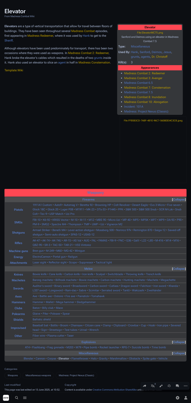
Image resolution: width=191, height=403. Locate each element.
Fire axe (70, 296)
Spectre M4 (58, 224)
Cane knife (55, 274)
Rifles (18, 243)
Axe (35, 296)
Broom (64, 325)
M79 (78, 347)
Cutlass (113, 286)
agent (62, 62)
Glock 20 (53, 209)
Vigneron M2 (114, 224)
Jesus (167, 52)
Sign (44, 330)
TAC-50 (57, 245)
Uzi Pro (70, 214)
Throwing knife (135, 274)
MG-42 (68, 250)
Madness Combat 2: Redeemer (144, 73)
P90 (179, 220)
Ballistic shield (42, 319)
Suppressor (86, 262)
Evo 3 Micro (157, 205)
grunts (135, 56)
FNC (121, 240)
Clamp (107, 325)
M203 (69, 347)
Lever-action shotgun (81, 230)
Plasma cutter (56, 335)
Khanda (173, 286)
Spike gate (149, 358)
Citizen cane (92, 325)
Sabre (82, 290)
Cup (143, 325)
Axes (18, 296)
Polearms (18, 314)
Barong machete (43, 280)
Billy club (48, 308)
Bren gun (38, 250)
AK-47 (36, 240)
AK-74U (56, 240)
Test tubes (70, 330)
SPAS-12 (76, 234)
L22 (144, 240)
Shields (18, 319)
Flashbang (38, 347)
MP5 (136, 220)
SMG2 (45, 224)
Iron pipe (162, 325)
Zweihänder (154, 290)
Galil (136, 240)
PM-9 (36, 224)
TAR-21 (68, 245)
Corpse (51, 358)
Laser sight (39, 262)
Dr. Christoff (159, 56)
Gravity (103, 358)
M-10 (74, 220)
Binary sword (62, 286)
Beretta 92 (86, 205)
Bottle (54, 325)
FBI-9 (113, 240)
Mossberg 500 (105, 230)
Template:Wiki (13, 70)
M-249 (50, 250)
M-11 (83, 220)
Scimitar (94, 290)
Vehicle (162, 358)
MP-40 (127, 220)
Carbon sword (98, 286)
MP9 (161, 220)
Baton (36, 308)
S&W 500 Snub (148, 209)
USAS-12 (89, 234)
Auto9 (58, 205)
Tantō (126, 290)
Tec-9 (43, 214)
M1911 (80, 209)
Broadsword (80, 286)
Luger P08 (67, 209)
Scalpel (100, 274)
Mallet (50, 302)
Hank (134, 52)
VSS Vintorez (83, 245)
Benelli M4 (58, 230)
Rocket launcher (109, 347)
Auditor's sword (42, 286)
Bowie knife (40, 274)
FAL (94, 240)
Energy (18, 257)
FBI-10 (36, 220)
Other (18, 336)
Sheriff (8, 40)
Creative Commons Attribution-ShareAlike (115, 389)
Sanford (145, 52)
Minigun (80, 250)
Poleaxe (55, 313)
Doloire (58, 296)
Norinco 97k (123, 230)
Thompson (74, 224)
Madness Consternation (94, 62)
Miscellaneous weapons (38, 375)
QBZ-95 (37, 245)
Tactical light (104, 262)
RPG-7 (125, 347)
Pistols (18, 209)
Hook (151, 325)
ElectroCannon (42, 256)
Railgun (72, 256)
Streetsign (55, 330)
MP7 (153, 220)
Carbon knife (72, 274)
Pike (45, 313)
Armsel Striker (41, 230)
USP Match (56, 214)
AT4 (27, 347)
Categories (10, 369)
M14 (168, 240)
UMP (95, 224)
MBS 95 (101, 220)
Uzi (102, 224)
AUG (86, 240)
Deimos (157, 52)
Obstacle (134, 358)
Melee (88, 268)
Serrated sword (110, 290)
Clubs (18, 308)
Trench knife (153, 274)
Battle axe (46, 296)
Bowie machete (88, 280)
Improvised (18, 328)
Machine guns (18, 251)
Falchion (145, 286)
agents (145, 56)
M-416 (159, 240)
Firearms (88, 199)
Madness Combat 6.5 (138, 83)
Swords (18, 288)
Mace (59, 308)
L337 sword (40, 290)
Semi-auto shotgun (56, 234)
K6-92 (46, 220)
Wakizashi (138, 290)
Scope (73, 262)
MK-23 (90, 209)
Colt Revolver (122, 205)
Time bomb (159, 347)
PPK (120, 209)
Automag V (71, 205)
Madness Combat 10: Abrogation (146, 102)
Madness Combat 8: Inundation (145, 97)
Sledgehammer (86, 302)
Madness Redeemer (40, 35)
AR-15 (67, 240)
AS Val (77, 240)
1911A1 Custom (42, 205)
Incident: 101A (133, 106)
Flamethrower (79, 358)
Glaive (36, 313)
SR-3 (47, 245)
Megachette (168, 280)
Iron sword (159, 286)
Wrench (94, 330)
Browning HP (103, 205)
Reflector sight (58, 262)
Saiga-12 (159, 230)
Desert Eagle (140, 205)
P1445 (112, 209)
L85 (150, 240)
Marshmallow (118, 358)
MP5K (144, 220)
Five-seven (173, 205)
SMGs (18, 222)
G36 (128, 240)
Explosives (89, 342)
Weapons (13, 375)
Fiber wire (39, 335)
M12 (91, 220)
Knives (18, 274)
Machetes (18, 280)
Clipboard (119, 325)
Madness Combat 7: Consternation (147, 87)
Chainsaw (77, 325)
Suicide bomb (140, 347)
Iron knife (87, 274)
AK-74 (46, 240)
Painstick (83, 296)
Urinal (83, 330)
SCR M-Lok (166, 209)
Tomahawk (97, 296)
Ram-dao (70, 290)
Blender (28, 358)
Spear (66, 313)
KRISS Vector (60, 220)
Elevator (64, 358)
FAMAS (102, 240)
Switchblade (115, 274)
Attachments (18, 263)
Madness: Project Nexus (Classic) (146, 111)
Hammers (18, 302)
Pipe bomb (90, 347)
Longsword (56, 290)
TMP (87, 224)
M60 (59, 250)
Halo (94, 358)
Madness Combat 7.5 (138, 92)
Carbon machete (111, 280)
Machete (152, 280)
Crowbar (133, 325)
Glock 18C (39, 209)
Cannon (40, 358)
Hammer (38, 302)
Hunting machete (134, 280)
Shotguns (18, 232)
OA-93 (170, 220)
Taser (70, 335)
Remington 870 (142, 230)
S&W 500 (131, 209)
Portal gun (59, 256)
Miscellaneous (140, 46)
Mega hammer (65, 302)
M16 (176, 240)
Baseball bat (40, 325)
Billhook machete (66, 280)
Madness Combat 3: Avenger (143, 78)
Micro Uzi (114, 220)
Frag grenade (55, 347)
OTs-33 (101, 209)
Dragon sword (129, 286)
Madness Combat (83, 31)
